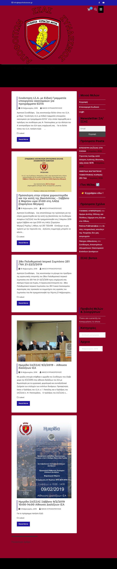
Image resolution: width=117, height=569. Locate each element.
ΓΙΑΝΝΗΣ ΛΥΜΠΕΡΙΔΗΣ (90, 210)
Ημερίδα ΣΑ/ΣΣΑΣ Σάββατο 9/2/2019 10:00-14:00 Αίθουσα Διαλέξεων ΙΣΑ (42, 503)
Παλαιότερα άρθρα (20, 542)
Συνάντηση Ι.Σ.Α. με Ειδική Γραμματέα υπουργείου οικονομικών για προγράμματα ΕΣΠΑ (42, 100)
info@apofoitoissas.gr (22, 2)
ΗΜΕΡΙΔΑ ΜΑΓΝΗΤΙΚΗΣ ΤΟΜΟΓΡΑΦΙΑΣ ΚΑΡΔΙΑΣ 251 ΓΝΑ (91, 174)
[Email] (92, 129)
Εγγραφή (83, 102)
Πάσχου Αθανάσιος (88, 241)
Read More (23, 139)
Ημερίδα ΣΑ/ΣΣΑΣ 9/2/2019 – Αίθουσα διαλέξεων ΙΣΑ (43, 366)
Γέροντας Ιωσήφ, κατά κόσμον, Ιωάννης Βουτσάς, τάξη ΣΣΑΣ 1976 (91, 159)
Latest (21, 133)
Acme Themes (97, 564)
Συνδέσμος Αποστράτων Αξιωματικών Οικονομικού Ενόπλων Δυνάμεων (91, 248)
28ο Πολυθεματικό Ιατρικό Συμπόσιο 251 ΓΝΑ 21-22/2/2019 (44, 263)
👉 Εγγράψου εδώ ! (92, 193)
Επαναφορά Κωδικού (89, 107)
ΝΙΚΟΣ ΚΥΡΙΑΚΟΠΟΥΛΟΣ (51, 108)
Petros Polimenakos (88, 226)
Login (81, 111)
